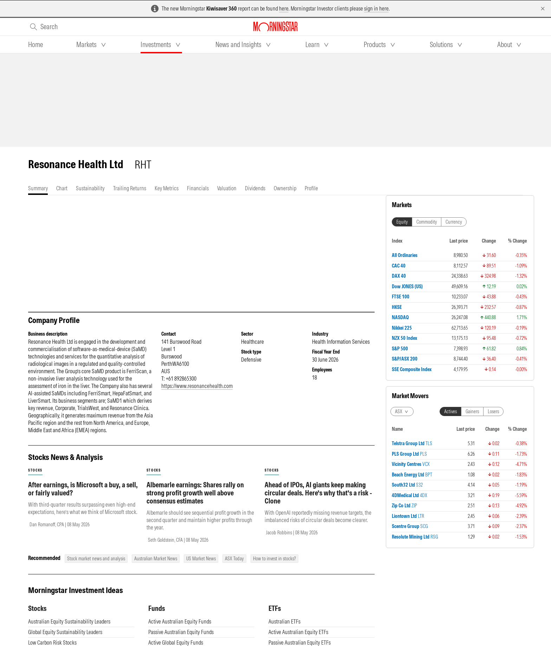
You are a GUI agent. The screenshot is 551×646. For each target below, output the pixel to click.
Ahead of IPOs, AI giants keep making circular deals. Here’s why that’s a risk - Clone (318, 500)
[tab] (35, 44)
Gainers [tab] (472, 411)
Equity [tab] (402, 222)
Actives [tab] (450, 411)
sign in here (376, 8)
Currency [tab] (454, 222)
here (284, 8)
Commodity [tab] (426, 222)
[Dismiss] (542, 8)
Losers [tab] (493, 411)
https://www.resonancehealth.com (197, 392)
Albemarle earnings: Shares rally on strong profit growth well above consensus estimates (195, 500)
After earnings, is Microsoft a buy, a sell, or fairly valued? (83, 496)
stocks (35, 477)
